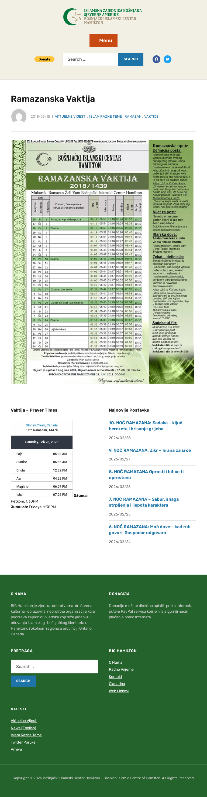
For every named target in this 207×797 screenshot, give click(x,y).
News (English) (23, 728)
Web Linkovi (119, 691)
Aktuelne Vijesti (71, 116)
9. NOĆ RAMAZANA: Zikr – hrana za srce (150, 450)
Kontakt (115, 676)
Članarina (117, 683)
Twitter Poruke (23, 742)
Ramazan (133, 116)
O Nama (115, 662)
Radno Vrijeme (121, 669)
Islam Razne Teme (105, 116)
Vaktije (151, 116)
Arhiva (16, 749)
